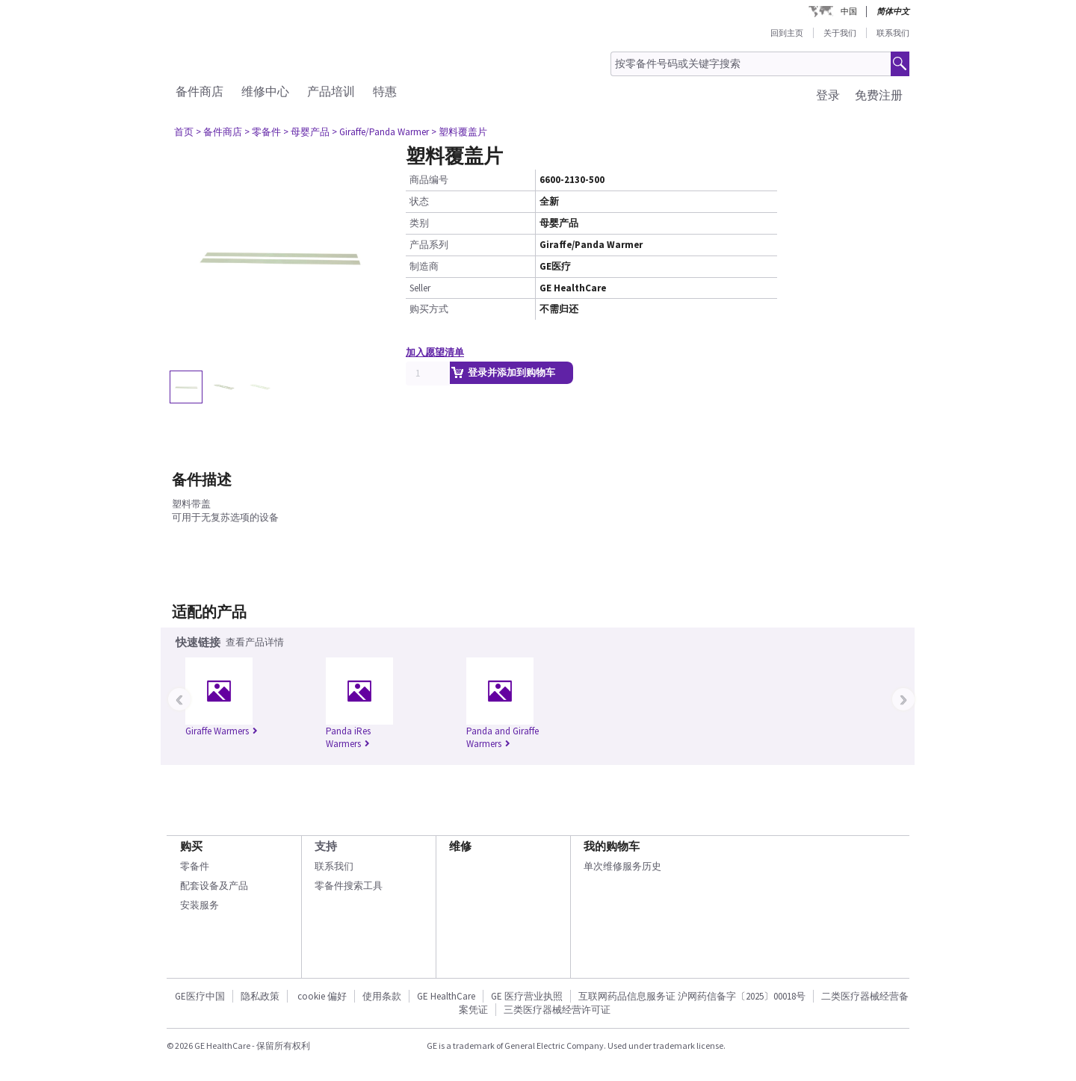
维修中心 (265, 91)
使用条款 (381, 996)
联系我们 (892, 33)
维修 (460, 846)
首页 (184, 132)
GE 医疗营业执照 (527, 996)
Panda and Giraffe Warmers (502, 737)
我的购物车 (612, 846)
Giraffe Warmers (221, 731)
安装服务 (199, 905)
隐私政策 (260, 996)
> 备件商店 (219, 132)
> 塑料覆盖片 (459, 132)
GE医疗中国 (200, 996)
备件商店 (199, 91)
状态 (419, 201)
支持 (326, 846)
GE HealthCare (446, 996)
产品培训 (331, 91)
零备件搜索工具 (349, 885)
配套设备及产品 (214, 885)
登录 (828, 94)
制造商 (424, 266)
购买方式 (428, 309)
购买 (191, 846)
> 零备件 (262, 132)
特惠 (385, 91)
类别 (419, 223)
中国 (849, 11)
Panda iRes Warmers (348, 737)
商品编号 (428, 179)
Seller (419, 288)
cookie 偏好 (322, 996)
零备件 (194, 866)
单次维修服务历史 (622, 866)
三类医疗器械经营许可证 (557, 1009)
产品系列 (428, 244)
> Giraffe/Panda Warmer (380, 132)
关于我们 (839, 33)
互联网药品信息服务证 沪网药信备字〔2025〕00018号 (692, 996)
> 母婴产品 (306, 132)
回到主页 (786, 33)
